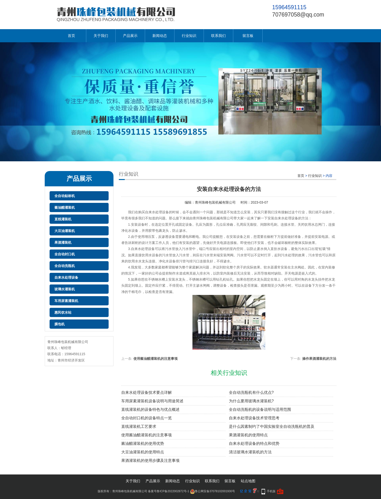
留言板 (247, 36)
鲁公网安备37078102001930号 (212, 491)
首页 (71, 36)
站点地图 (248, 481)
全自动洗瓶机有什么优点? (251, 392)
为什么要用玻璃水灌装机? (251, 401)
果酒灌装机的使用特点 (248, 435)
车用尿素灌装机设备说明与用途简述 (152, 401)
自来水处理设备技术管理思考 (254, 418)
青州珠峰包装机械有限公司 (215, 202)
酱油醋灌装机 (64, 207)
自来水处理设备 (66, 277)
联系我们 (218, 36)
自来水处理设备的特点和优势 (254, 443)
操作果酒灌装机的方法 (319, 359)
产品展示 (130, 36)
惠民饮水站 (62, 312)
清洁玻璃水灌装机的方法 (250, 452)
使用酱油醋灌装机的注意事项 (155, 359)
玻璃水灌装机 (64, 289)
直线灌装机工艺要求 (138, 426)
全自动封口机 (64, 254)
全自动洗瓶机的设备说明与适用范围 (260, 409)
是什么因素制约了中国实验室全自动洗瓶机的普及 (271, 426)
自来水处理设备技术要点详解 (146, 392)
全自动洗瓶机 (64, 266)
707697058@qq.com (298, 14)
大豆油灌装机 (64, 231)
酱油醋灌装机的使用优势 (142, 443)
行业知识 (189, 36)
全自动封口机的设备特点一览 (146, 418)
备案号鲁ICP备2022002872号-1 (168, 491)
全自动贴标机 (64, 196)
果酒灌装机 (62, 242)
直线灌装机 (62, 219)
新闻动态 (159, 36)
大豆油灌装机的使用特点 (142, 452)
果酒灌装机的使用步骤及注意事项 (150, 460)
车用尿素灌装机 (66, 301)
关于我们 (101, 36)
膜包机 (59, 324)
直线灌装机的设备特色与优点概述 (150, 409)
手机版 (271, 491)
